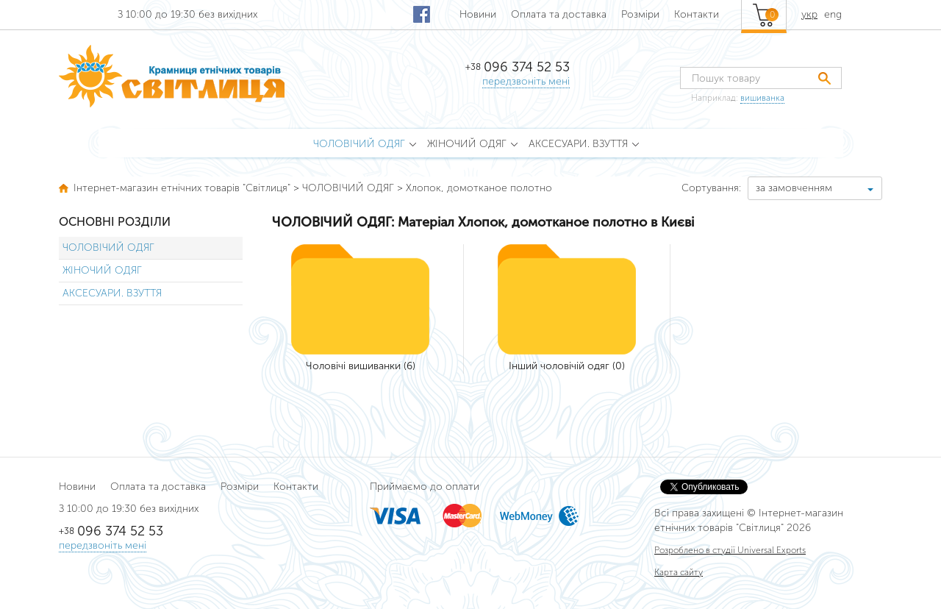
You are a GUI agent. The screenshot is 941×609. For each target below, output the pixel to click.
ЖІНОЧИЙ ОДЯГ (102, 270)
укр (809, 14)
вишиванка (762, 98)
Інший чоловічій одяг (559, 366)
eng (833, 14)
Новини (477, 14)
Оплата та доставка (559, 14)
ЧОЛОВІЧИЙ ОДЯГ (108, 247)
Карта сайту (678, 572)
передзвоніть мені (526, 81)
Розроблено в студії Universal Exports (730, 550)
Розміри (640, 14)
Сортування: (711, 188)
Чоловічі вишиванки (353, 366)
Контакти (696, 14)
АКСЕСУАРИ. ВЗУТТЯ (112, 293)
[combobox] (815, 188)
